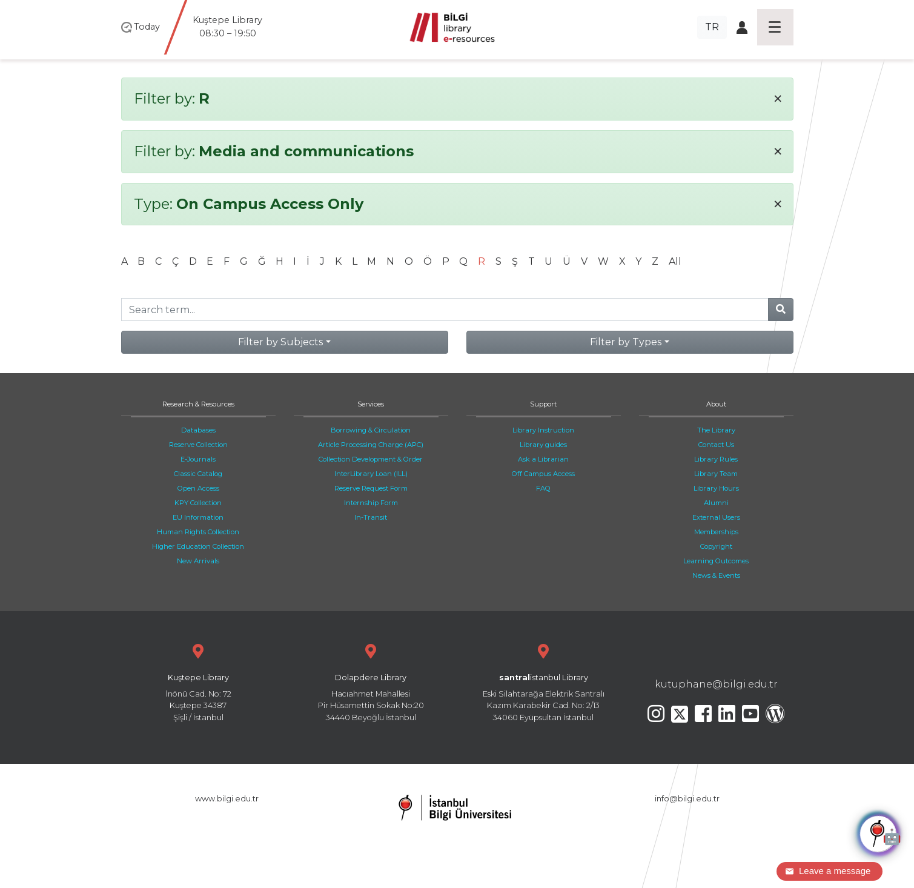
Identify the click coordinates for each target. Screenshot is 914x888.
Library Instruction (543, 430)
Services (370, 404)
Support (543, 404)
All (675, 261)
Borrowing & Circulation (371, 430)
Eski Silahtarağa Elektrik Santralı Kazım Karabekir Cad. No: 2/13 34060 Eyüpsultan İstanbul (543, 681)
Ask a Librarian (543, 459)
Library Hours (716, 488)
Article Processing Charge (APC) (370, 444)
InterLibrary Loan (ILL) (371, 473)
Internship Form (371, 503)
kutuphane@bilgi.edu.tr (716, 684)
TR (712, 27)
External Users (716, 517)
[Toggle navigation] (775, 27)
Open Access (198, 488)
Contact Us (716, 444)
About (716, 404)
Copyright (716, 546)
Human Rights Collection (198, 532)
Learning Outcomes (716, 561)
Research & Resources (198, 404)
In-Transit (370, 517)
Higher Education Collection (198, 546)
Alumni (716, 503)
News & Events (716, 575)
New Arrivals (198, 561)
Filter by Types (625, 342)
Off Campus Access (543, 473)
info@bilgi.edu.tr (687, 798)
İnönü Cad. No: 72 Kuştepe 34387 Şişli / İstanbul (198, 681)
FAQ (543, 488)
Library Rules (716, 459)
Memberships (716, 532)
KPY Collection (198, 503)
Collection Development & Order (371, 459)
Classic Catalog (198, 473)
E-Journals (198, 459)
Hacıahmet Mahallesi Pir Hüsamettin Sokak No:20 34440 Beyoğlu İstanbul (371, 681)
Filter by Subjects (280, 342)
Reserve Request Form (371, 488)
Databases (198, 430)
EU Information (198, 517)
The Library (716, 430)
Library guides (543, 444)
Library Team (716, 473)
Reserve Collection (198, 444)
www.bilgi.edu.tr (227, 798)
